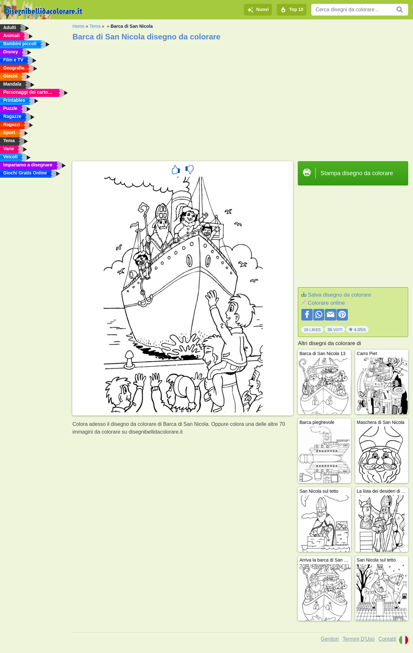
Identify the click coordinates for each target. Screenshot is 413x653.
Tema (94, 26)
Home (78, 26)
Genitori (330, 639)
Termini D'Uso (359, 639)
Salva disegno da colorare (339, 295)
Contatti (387, 639)
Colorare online (326, 303)
